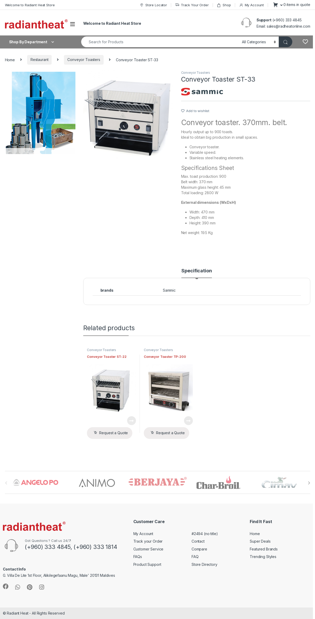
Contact (198, 541)
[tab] (196, 273)
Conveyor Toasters (83, 59)
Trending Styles (263, 556)
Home (10, 59)
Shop (224, 5)
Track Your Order (192, 5)
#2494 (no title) (205, 533)
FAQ (195, 556)
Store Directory (204, 564)
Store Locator (153, 5)
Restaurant (40, 59)
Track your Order (148, 541)
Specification (196, 270)
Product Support (147, 564)
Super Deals (260, 541)
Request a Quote (113, 433)
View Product (131, 420)
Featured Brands (264, 549)
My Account (251, 5)
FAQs (137, 556)
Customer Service (148, 549)
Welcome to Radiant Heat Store (30, 5)
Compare (199, 549)
